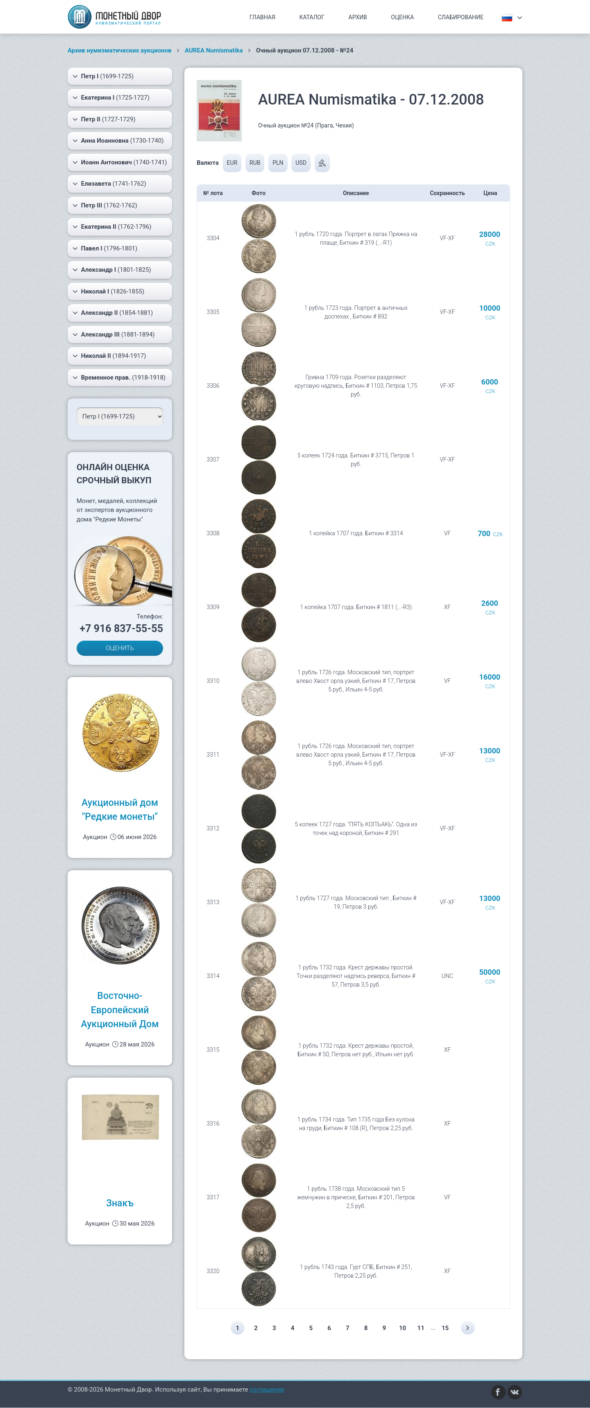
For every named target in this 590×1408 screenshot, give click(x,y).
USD (300, 162)
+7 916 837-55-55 (121, 629)
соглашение (267, 1390)
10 (403, 1328)
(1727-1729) (104, 119)
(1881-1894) (114, 334)
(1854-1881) (113, 313)
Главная (262, 17)
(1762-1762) (105, 205)
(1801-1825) (112, 270)
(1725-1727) (111, 97)
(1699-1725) (103, 76)
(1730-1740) (118, 140)
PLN (277, 162)
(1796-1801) (105, 248)
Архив (358, 17)
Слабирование (460, 17)
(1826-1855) (108, 291)
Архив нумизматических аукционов (120, 50)
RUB (255, 162)
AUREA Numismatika (214, 50)
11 (422, 1328)
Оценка (402, 17)
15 (446, 1328)
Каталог (311, 17)
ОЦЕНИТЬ (120, 648)
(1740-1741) (120, 162)
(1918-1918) (119, 377)
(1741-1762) (109, 184)
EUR (232, 162)
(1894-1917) (109, 356)
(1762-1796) (112, 227)
